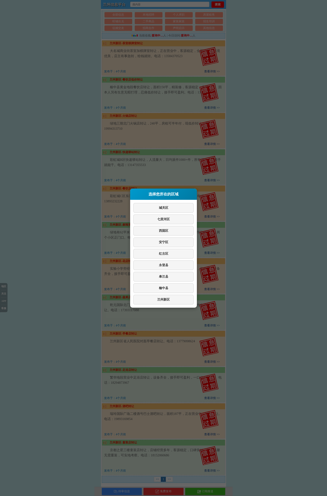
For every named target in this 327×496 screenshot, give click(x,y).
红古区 (163, 253)
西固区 (163, 230)
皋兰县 (163, 276)
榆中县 (163, 288)
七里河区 (163, 219)
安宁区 (163, 242)
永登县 (163, 265)
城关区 (163, 207)
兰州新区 (163, 299)
